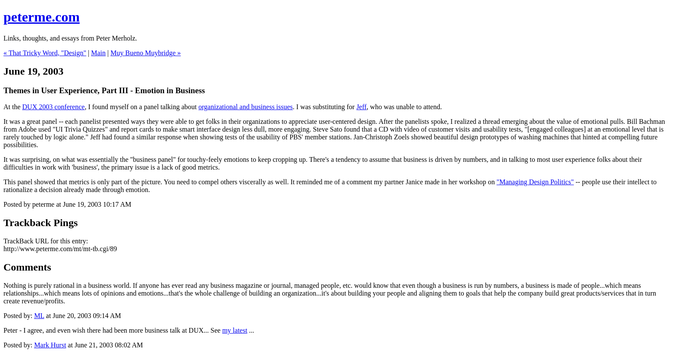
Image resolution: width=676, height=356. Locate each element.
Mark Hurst (50, 345)
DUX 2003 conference (53, 106)
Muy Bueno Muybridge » (145, 53)
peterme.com (41, 17)
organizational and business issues (245, 106)
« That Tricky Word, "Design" (44, 53)
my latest (234, 330)
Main (98, 53)
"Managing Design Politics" (535, 182)
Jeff (362, 106)
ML (39, 315)
